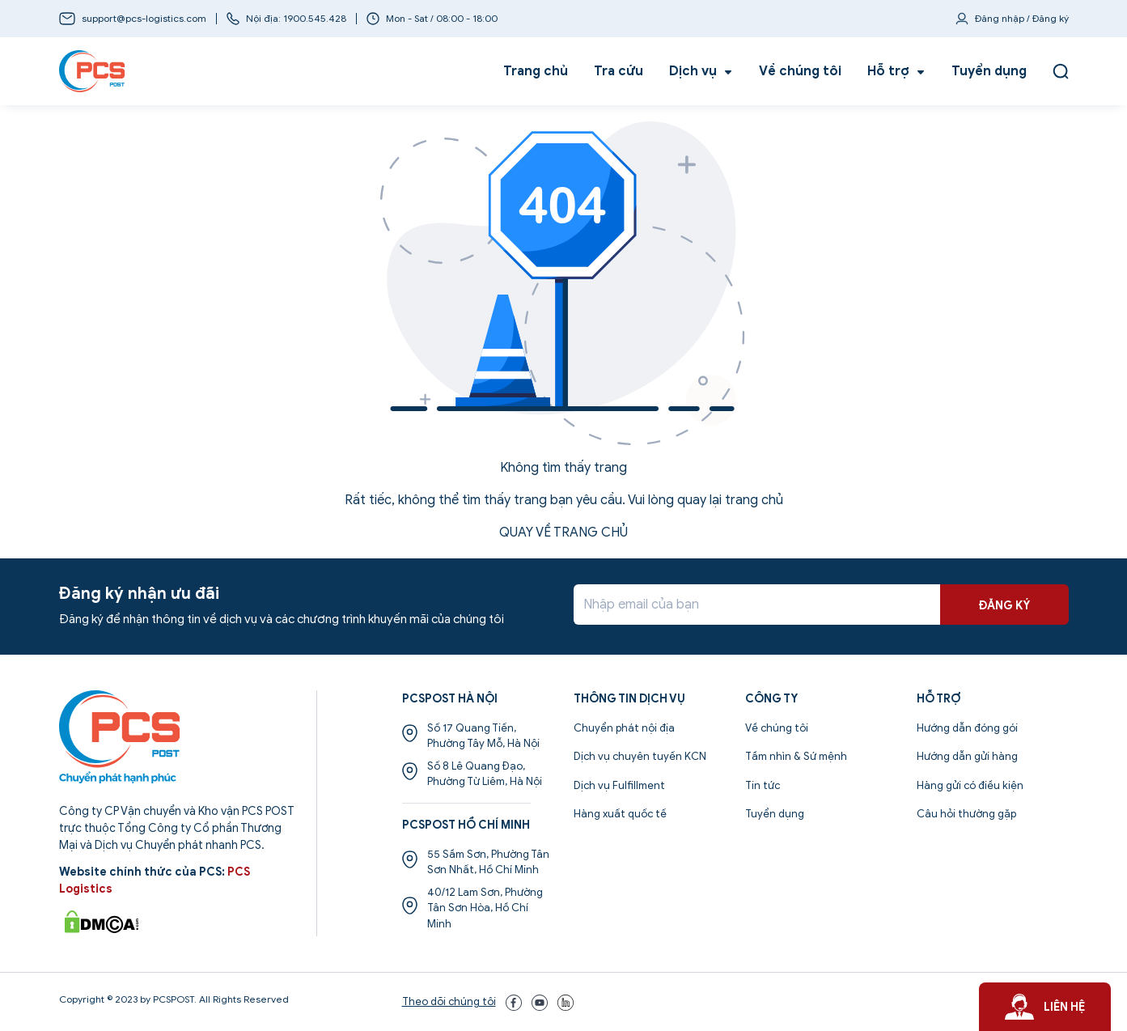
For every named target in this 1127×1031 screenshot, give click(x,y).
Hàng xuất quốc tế (620, 814)
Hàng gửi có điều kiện (970, 785)
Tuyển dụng (989, 71)
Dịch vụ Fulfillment (619, 785)
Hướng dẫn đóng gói (967, 728)
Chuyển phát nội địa (624, 728)
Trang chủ (535, 71)
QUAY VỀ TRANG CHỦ (563, 532)
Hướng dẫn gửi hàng (967, 756)
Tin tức (762, 785)
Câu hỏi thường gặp (966, 814)
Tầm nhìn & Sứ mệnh (796, 756)
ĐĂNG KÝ (1004, 606)
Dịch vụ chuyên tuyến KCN (640, 756)
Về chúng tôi (800, 71)
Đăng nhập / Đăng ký (1022, 18)
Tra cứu (618, 71)
